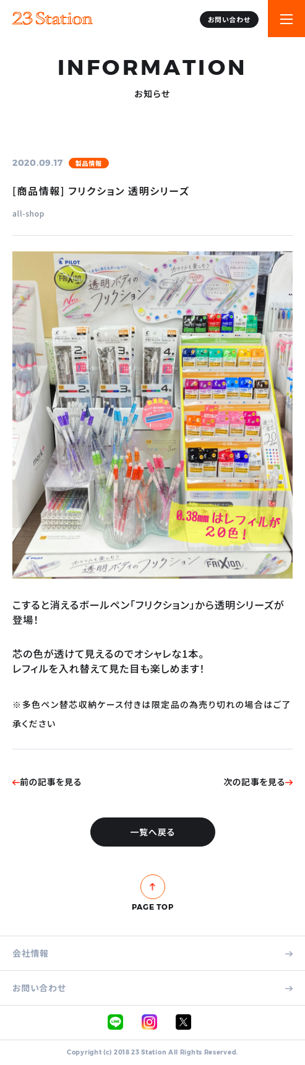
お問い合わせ (229, 19)
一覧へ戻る (152, 832)
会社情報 (152, 953)
